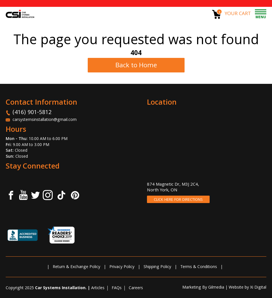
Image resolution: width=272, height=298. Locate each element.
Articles (98, 288)
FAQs (117, 288)
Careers (136, 288)
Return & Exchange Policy (76, 267)
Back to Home (136, 66)
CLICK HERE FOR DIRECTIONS (178, 200)
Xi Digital (258, 287)
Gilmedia (216, 287)
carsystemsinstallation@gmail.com (45, 120)
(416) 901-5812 (32, 113)
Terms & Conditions (198, 267)
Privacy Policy (121, 267)
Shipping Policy (157, 267)
